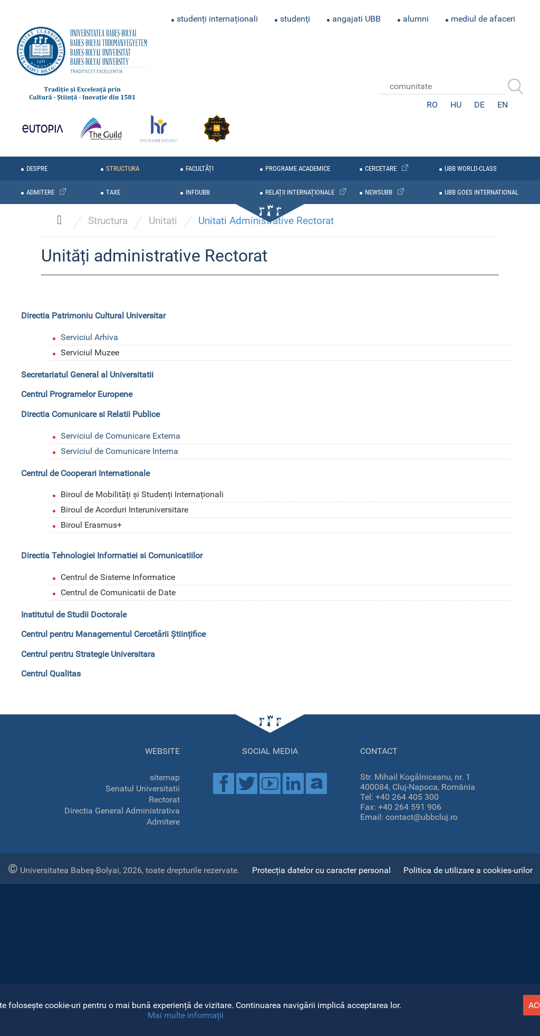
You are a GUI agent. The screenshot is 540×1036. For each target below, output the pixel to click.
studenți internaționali (217, 19)
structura (122, 168)
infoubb (198, 192)
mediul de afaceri (483, 19)
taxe (113, 192)
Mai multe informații (186, 1015)
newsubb (378, 192)
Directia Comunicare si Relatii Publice (90, 829)
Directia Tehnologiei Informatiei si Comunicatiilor (111, 970)
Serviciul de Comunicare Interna (119, 865)
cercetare (381, 168)
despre (36, 168)
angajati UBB (356, 19)
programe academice (297, 168)
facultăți (200, 168)
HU (455, 105)
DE (479, 105)
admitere (40, 192)
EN (502, 105)
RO (432, 105)
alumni (416, 19)
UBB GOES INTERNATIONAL (481, 192)
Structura (108, 635)
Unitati (163, 635)
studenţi (295, 19)
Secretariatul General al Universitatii (87, 789)
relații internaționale (299, 192)
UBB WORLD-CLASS (471, 168)
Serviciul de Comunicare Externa (120, 850)
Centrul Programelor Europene (76, 808)
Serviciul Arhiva (89, 752)
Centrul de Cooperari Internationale (85, 887)
